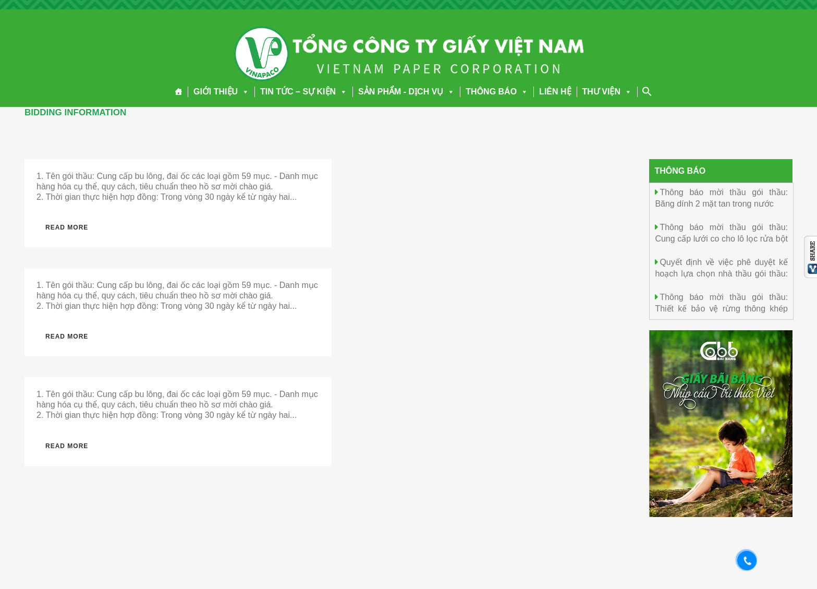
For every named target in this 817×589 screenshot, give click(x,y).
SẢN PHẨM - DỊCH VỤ (406, 91)
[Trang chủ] (178, 92)
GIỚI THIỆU (221, 91)
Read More (66, 227)
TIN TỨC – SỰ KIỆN (303, 91)
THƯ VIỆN (607, 91)
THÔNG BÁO (497, 91)
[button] (243, 91)
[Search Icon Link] (647, 91)
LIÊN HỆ (555, 91)
